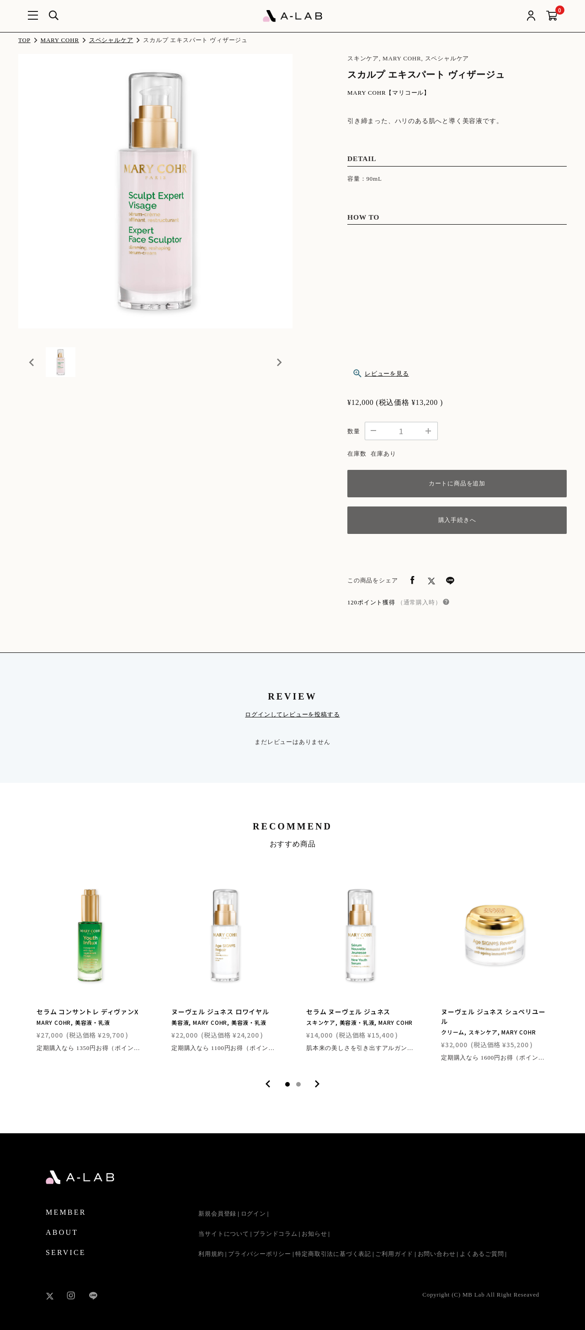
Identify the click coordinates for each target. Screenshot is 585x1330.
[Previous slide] (32, 366)
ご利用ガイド (394, 1253)
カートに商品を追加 (457, 483)
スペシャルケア (111, 40)
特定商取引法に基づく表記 (333, 1253)
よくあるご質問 (482, 1253)
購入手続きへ (457, 520)
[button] (64, 366)
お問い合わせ (437, 1253)
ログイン (253, 1213)
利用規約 (210, 1253)
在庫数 (356, 453)
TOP (24, 40)
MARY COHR (60, 40)
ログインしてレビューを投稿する (292, 714)
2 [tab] (298, 1084)
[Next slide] (279, 366)
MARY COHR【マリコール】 (388, 92)
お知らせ (314, 1233)
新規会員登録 (217, 1213)
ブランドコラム (275, 1233)
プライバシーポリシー (259, 1253)
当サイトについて (223, 1233)
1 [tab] (287, 1084)
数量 (353, 431)
